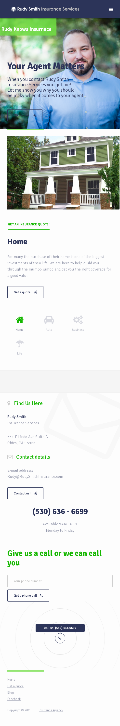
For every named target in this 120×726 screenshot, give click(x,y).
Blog (10, 693)
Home (11, 680)
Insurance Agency (51, 710)
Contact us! (25, 493)
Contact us (25, 115)
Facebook (14, 699)
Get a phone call (28, 595)
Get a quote (25, 292)
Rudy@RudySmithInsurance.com (35, 476)
